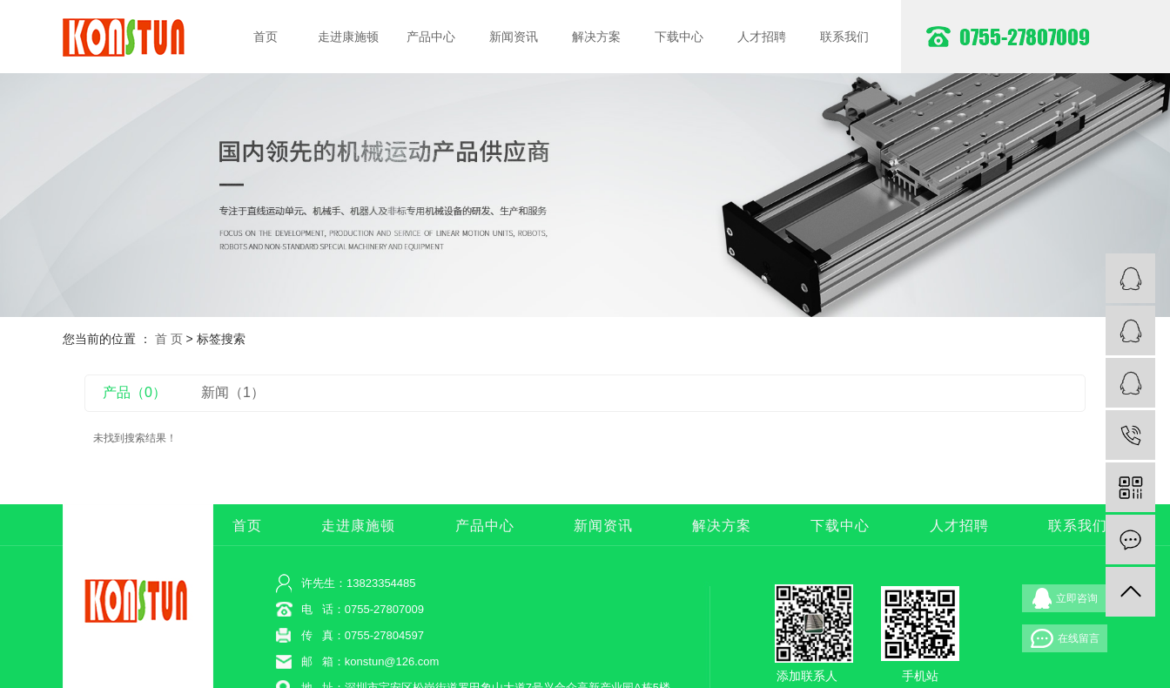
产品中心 (431, 37)
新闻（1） (233, 392)
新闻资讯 (513, 37)
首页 (265, 37)
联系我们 (844, 37)
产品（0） (134, 392)
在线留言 (1065, 638)
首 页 (169, 339)
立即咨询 (1065, 598)
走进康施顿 (348, 37)
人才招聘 (761, 37)
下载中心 (679, 37)
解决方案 (596, 37)
